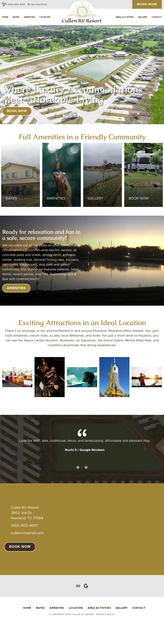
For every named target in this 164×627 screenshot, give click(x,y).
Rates (16, 17)
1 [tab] (77, 467)
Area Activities (124, 17)
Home (5, 17)
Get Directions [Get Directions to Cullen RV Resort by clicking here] (37, 4)
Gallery (142, 17)
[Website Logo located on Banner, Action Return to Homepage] (82, 12)
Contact (157, 17)
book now (17, 111)
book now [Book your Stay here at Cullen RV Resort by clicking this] (147, 4)
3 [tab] (86, 467)
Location (44, 17)
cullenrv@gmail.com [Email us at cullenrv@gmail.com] (27, 533)
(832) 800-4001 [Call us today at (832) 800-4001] (24, 525)
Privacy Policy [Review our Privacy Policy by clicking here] (105, 614)
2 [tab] (82, 467)
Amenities (29, 17)
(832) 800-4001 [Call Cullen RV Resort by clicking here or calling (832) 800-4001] (13, 4)
